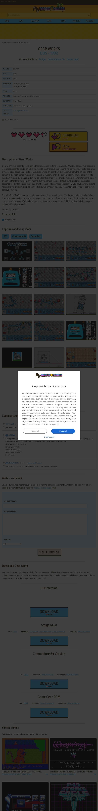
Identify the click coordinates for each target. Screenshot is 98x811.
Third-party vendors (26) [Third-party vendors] (47, 407)
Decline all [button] (35, 431)
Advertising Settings (38, 421)
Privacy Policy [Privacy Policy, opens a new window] (55, 424)
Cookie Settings (41, 424)
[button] (49, 437)
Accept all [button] (63, 431)
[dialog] (49, 405)
